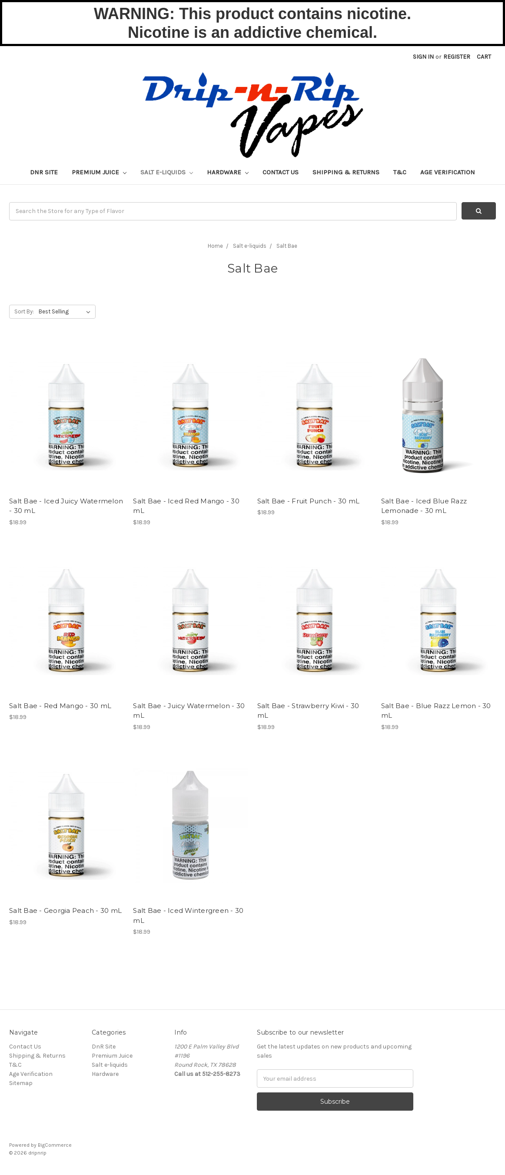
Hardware (228, 172)
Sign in (423, 56)
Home (215, 246)
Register (456, 56)
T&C (399, 172)
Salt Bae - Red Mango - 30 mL (60, 706)
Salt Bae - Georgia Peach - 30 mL (65, 910)
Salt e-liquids (166, 172)
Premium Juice (99, 172)
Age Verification (447, 172)
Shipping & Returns (345, 172)
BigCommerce (55, 1145)
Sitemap (21, 1083)
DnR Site (44, 172)
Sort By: (24, 311)
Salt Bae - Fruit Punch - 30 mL (308, 501)
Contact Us (280, 172)
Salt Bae (286, 246)
